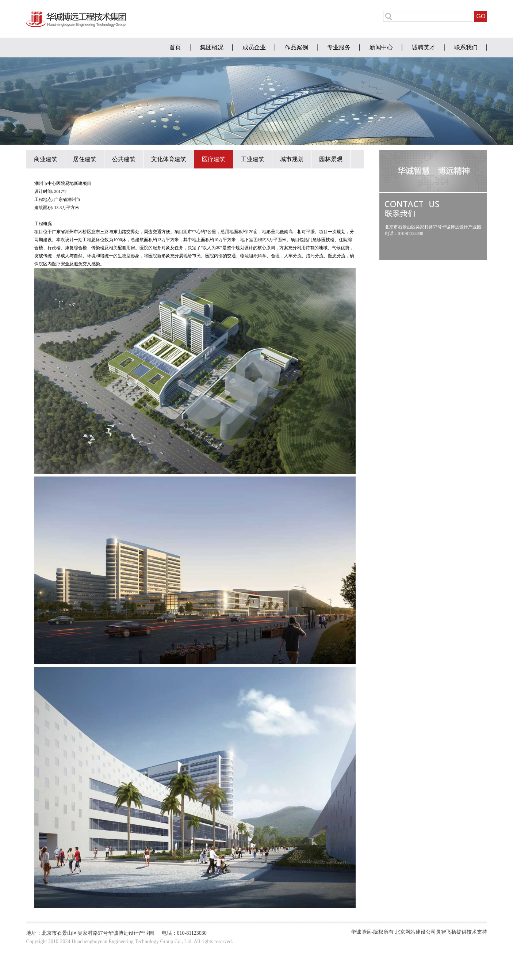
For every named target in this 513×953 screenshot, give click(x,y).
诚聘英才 (423, 47)
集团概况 (211, 47)
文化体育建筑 (168, 159)
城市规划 (291, 159)
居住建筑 (84, 159)
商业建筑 (45, 159)
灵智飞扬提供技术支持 (461, 932)
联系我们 (466, 47)
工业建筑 (252, 159)
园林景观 (330, 159)
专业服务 (339, 47)
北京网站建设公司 (415, 932)
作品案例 (296, 47)
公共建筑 (123, 159)
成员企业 (254, 47)
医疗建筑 (213, 159)
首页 (175, 47)
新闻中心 (381, 47)
